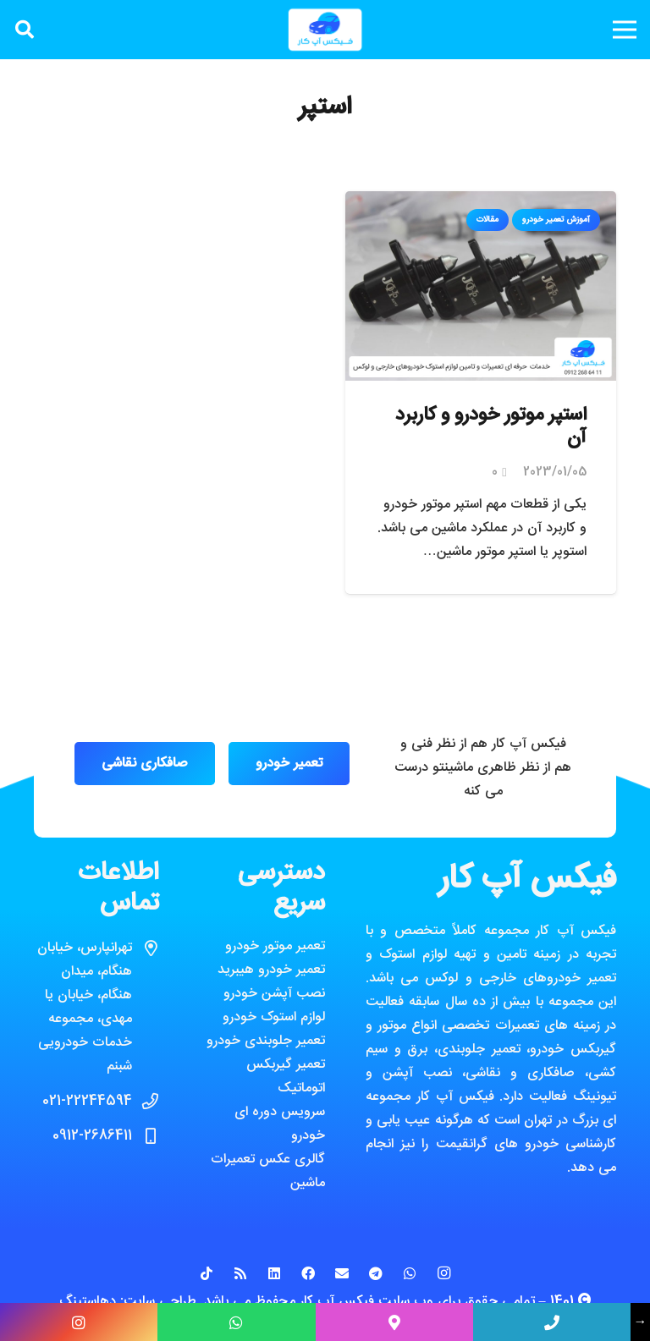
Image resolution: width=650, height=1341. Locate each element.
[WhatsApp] (410, 1273)
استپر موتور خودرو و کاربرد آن (491, 427)
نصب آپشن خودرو (274, 993)
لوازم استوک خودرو (274, 1017)
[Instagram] (443, 1273)
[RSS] (240, 1273)
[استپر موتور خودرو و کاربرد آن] (480, 202)
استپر (325, 108)
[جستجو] (24, 30)
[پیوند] (325, 29)
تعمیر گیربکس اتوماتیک (285, 1076)
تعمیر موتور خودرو (275, 946)
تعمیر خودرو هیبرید (271, 970)
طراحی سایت (160, 1301)
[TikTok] (206, 1273)
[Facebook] (308, 1273)
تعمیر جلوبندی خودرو (266, 1041)
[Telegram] (376, 1273)
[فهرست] (624, 29)
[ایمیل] (342, 1273)
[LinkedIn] (274, 1273)
